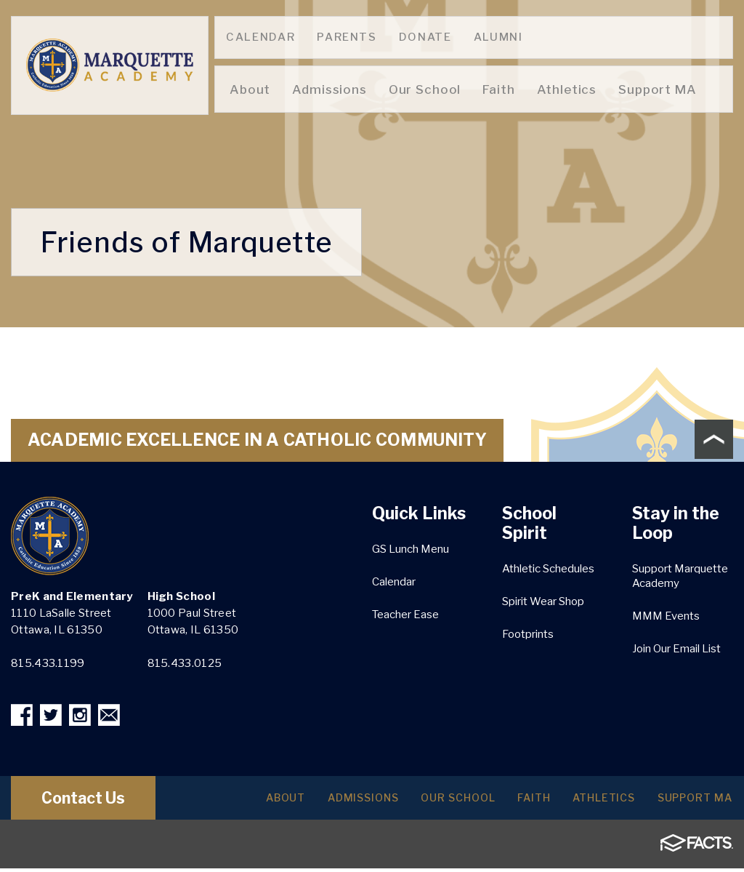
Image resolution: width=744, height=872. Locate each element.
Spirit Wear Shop (543, 601)
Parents (347, 37)
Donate (425, 37)
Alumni (498, 37)
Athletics (592, 801)
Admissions (331, 801)
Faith (515, 801)
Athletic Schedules (548, 568)
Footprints (528, 634)
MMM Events (666, 616)
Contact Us (96, 801)
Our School (433, 801)
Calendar (260, 37)
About (246, 801)
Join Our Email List (676, 648)
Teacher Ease (405, 614)
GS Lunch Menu (410, 549)
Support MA (691, 801)
